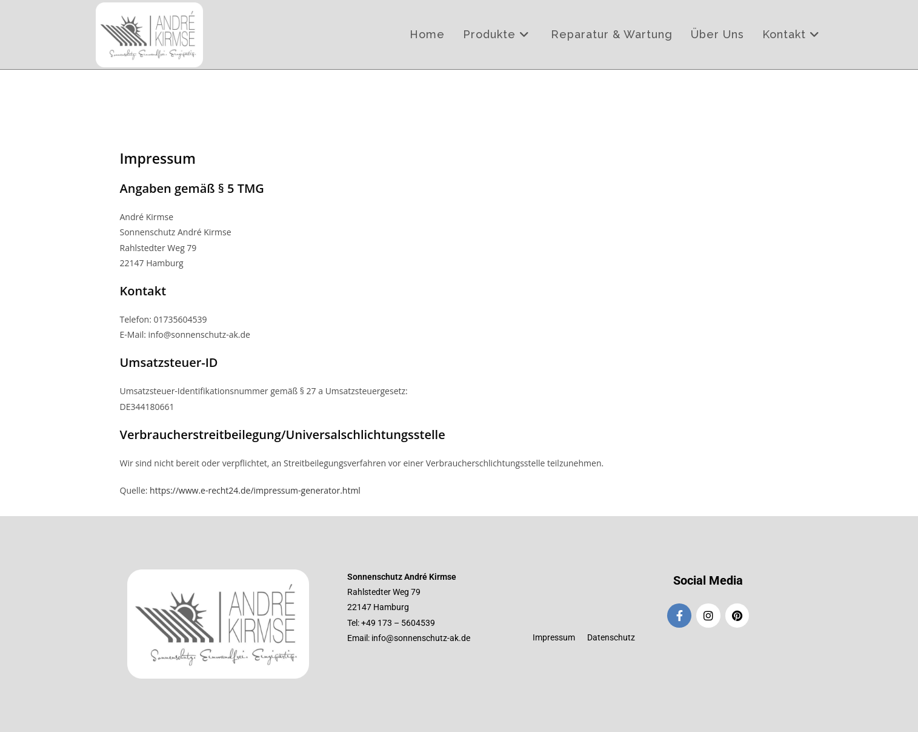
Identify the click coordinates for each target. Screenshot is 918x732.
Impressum (554, 637)
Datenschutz (611, 637)
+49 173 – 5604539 (398, 623)
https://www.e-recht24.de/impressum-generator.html (255, 490)
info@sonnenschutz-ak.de (420, 638)
